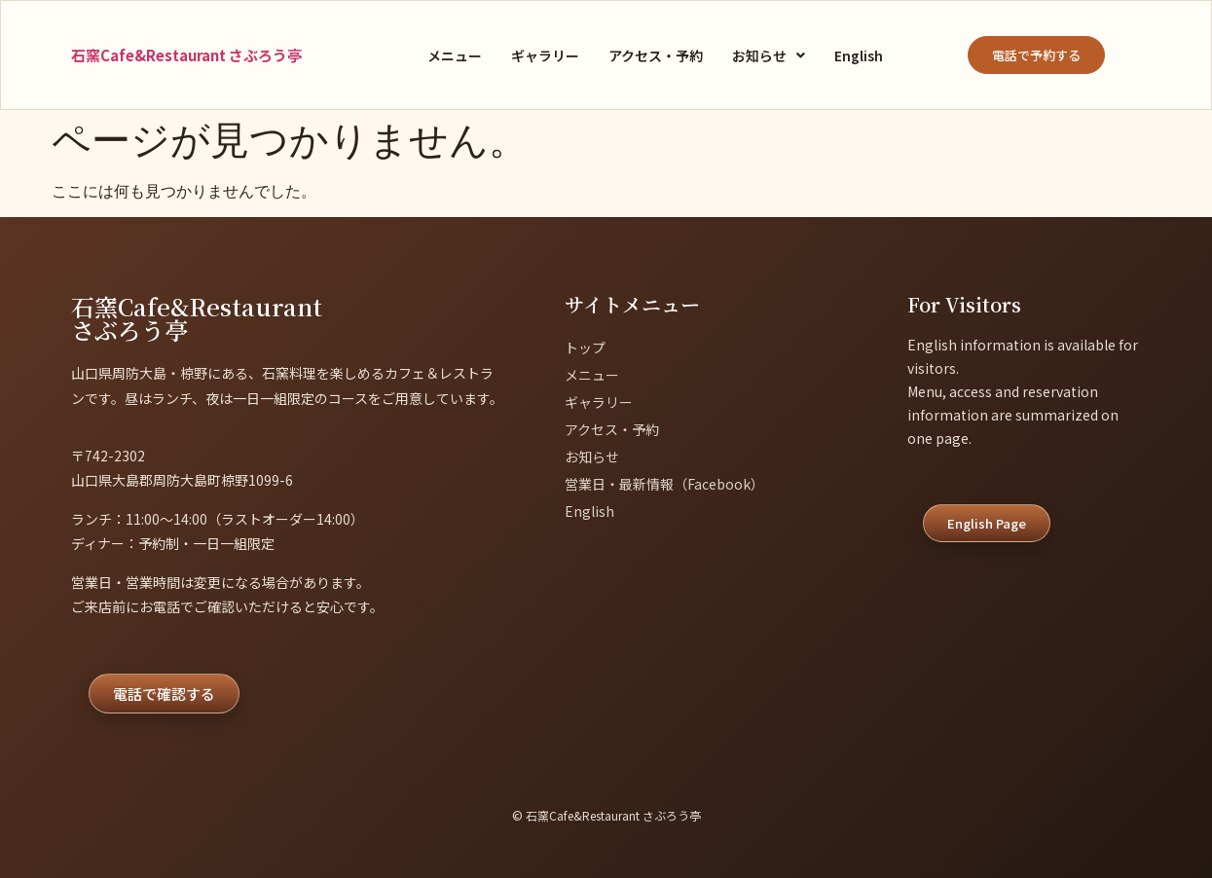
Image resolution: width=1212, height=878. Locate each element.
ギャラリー (545, 55)
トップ (585, 347)
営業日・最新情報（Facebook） (664, 484)
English (858, 55)
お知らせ (768, 55)
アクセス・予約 (655, 55)
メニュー (454, 55)
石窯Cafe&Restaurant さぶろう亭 (186, 55)
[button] (768, 55)
